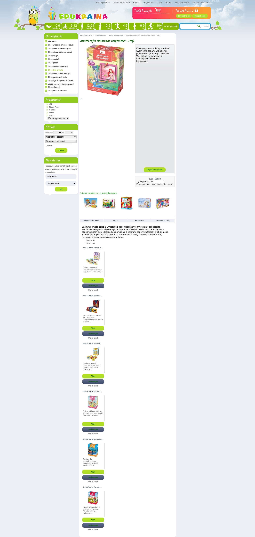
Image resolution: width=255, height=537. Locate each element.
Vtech (51, 115)
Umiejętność (54, 36)
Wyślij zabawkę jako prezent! (61, 84)
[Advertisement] (154, 115)
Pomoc (168, 2)
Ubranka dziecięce (121, 2)
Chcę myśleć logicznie (58, 66)
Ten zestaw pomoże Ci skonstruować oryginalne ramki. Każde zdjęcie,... (93, 318)
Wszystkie (52, 41)
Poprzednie (81, 202)
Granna (52, 110)
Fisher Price (54, 107)
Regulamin (148, 2)
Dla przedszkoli (182, 2)
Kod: (151, 179)
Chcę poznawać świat (57, 77)
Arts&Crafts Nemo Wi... (93, 439)
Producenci (53, 100)
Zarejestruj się (184, 16)
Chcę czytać (53, 59)
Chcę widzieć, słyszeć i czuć (60, 45)
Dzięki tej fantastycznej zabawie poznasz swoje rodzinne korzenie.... (93, 413)
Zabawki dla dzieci (201, 2)
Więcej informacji (91, 220)
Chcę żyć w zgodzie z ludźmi (60, 81)
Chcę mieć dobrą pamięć (59, 73)
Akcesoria (139, 220)
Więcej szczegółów (154, 170)
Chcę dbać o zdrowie (57, 91)
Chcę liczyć (53, 56)
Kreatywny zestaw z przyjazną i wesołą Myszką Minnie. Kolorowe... (91, 510)
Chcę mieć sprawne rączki (59, 48)
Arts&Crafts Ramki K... (93, 248)
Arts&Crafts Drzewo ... (92, 391)
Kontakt (136, 2)
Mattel (51, 112)
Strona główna (86, 35)
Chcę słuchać (54, 87)
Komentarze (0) (162, 220)
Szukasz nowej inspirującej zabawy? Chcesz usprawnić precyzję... (91, 366)
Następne (173, 202)
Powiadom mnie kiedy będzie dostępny (154, 184)
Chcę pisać (53, 63)
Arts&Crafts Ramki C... (93, 296)
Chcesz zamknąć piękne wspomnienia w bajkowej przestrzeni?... (93, 269)
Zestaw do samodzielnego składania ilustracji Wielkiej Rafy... (90, 462)
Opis (115, 220)
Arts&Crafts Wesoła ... (92, 487)
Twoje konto (200, 16)
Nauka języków (103, 2)
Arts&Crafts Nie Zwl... (92, 343)
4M (50, 104)
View (93, 280)
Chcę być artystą (55, 70)
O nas (159, 2)
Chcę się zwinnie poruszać (60, 52)
